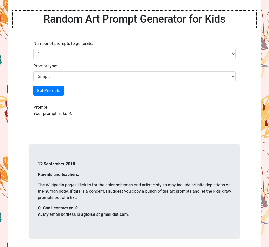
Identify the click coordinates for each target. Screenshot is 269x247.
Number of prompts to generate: (63, 43)
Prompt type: (45, 66)
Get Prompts (48, 90)
